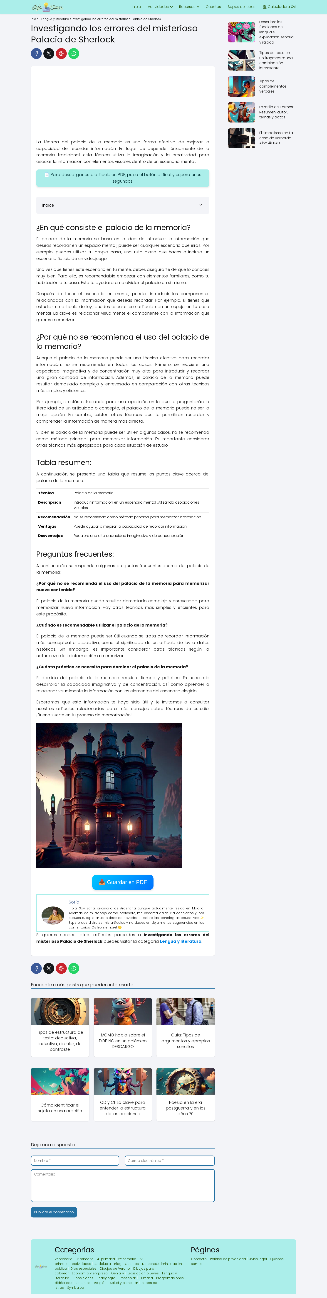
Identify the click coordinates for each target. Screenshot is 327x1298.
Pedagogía (106, 1278)
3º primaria (85, 1259)
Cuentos (213, 6)
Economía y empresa (90, 1273)
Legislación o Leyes (143, 1273)
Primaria (146, 1278)
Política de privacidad (228, 1259)
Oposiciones (83, 1278)
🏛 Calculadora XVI (279, 6)
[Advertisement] (122, 105)
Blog (117, 1263)
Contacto (199, 1259)
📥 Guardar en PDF (123, 882)
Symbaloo (75, 1287)
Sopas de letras (241, 6)
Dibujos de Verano (115, 1268)
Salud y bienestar (124, 1283)
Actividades (158, 6)
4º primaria (106, 1259)
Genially (117, 1273)
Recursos (187, 6)
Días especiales (83, 1268)
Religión (100, 1283)
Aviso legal (258, 1259)
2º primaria (63, 1259)
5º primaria (127, 1259)
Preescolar (127, 1278)
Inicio (136, 6)
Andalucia (102, 1263)
